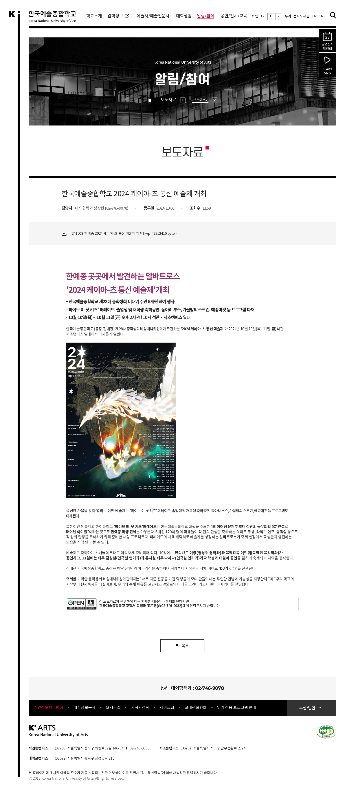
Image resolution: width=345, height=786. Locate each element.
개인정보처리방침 (48, 707)
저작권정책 (140, 707)
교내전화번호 (196, 707)
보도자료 (173, 100)
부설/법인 (307, 708)
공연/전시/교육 (233, 16)
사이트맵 (167, 707)
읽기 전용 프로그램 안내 (236, 707)
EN (314, 16)
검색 (332, 15)
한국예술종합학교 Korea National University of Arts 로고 (55, 18)
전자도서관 (301, 16)
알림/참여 (205, 16)
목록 (182, 646)
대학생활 (184, 16)
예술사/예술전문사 (153, 16)
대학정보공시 (84, 707)
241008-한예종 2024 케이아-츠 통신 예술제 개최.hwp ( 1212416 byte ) (119, 233)
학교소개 (94, 16)
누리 (288, 16)
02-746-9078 (209, 688)
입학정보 (118, 16)
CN (321, 16)
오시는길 (113, 707)
